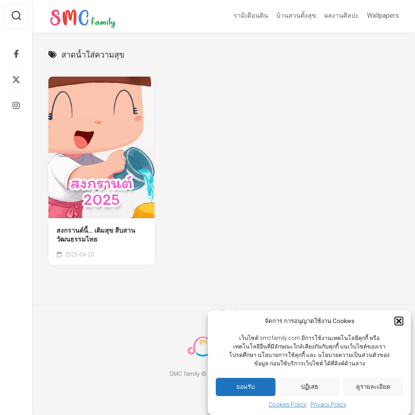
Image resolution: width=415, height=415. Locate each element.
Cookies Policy (288, 404)
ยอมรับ (245, 386)
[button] (399, 321)
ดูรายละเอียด (373, 386)
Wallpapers (383, 15)
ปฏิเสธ (309, 386)
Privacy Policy (328, 404)
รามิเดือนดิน (251, 15)
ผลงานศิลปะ (341, 15)
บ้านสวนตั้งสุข (296, 15)
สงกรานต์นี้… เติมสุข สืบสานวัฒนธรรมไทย (95, 235)
